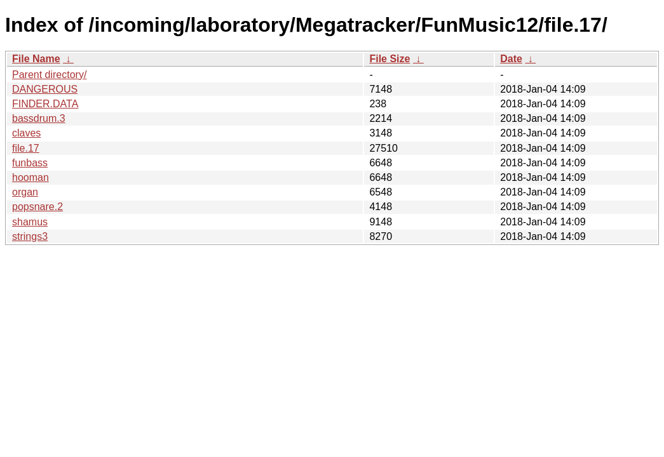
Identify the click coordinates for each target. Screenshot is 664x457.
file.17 (25, 148)
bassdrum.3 (38, 118)
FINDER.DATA (45, 103)
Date (511, 58)
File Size (389, 58)
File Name (36, 58)
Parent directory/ (49, 74)
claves (26, 133)
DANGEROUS (45, 89)
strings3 (30, 236)
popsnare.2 (37, 206)
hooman (30, 177)
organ (25, 192)
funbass (30, 162)
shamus (30, 221)
